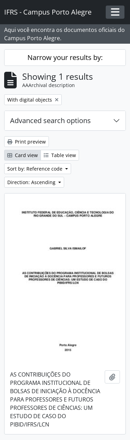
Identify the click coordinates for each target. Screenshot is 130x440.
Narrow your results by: (65, 57)
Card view (22, 155)
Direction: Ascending (32, 182)
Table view (60, 155)
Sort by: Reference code (35, 168)
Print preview (26, 141)
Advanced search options (50, 120)
